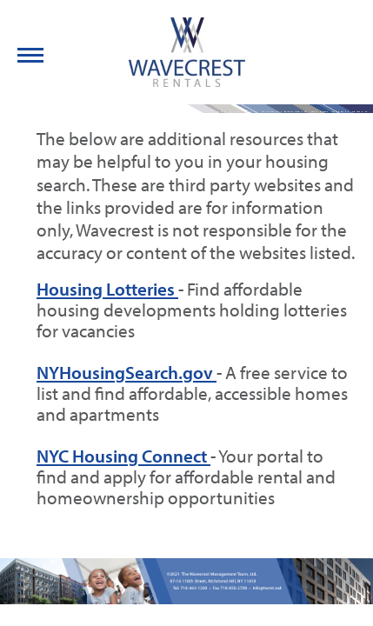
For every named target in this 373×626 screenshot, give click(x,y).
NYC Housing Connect (123, 455)
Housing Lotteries (107, 288)
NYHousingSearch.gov (126, 372)
